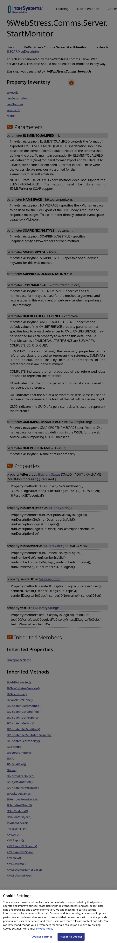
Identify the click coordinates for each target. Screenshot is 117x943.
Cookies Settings (42, 939)
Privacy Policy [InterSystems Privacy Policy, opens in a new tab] (44, 931)
